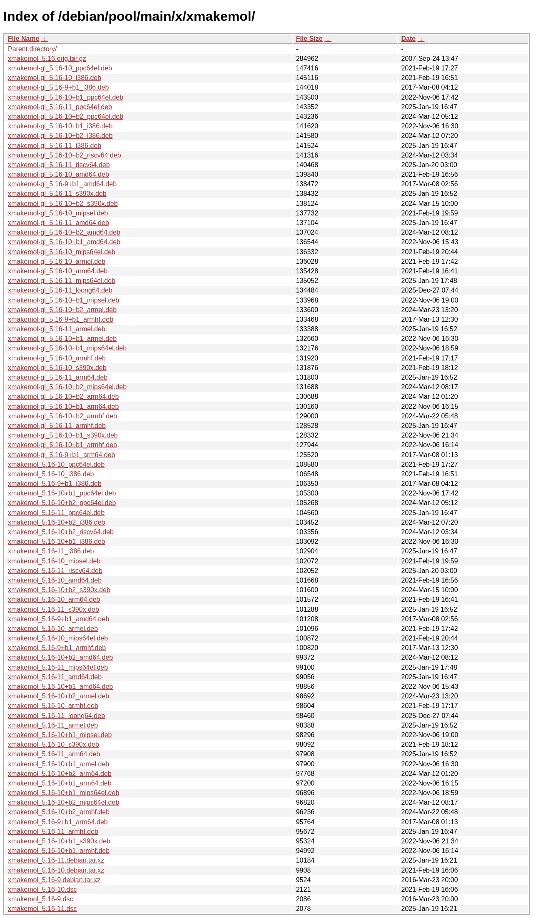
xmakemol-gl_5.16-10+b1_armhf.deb (62, 444)
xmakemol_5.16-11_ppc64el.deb (56, 512)
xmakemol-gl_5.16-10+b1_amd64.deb (64, 241)
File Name (24, 38)
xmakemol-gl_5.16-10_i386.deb (54, 77)
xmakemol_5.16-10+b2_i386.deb (56, 522)
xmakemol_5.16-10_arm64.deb (54, 599)
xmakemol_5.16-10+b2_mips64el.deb (63, 802)
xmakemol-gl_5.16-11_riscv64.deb (59, 164)
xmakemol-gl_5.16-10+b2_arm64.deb (63, 396)
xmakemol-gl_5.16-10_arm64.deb (57, 271)
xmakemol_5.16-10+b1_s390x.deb (59, 841)
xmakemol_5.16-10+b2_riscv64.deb (61, 531)
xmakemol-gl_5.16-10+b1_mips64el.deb (67, 348)
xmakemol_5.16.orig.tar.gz (47, 58)
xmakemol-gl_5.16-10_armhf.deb (57, 358)
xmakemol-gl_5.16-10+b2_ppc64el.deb (65, 116)
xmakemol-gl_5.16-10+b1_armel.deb (62, 338)
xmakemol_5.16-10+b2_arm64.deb (60, 773)
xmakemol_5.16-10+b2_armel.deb (58, 696)
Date (408, 38)
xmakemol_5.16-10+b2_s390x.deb (59, 589)
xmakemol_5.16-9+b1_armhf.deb (57, 647)
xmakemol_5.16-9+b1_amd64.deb (58, 619)
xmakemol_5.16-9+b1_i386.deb (55, 483)
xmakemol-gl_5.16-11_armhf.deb (57, 425)
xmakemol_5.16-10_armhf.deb (53, 705)
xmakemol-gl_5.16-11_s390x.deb (57, 193)
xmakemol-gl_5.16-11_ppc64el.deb (60, 106)
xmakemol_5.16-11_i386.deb (51, 551)
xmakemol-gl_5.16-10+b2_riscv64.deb (64, 155)
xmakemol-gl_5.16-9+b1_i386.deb (58, 87)
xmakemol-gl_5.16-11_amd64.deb (58, 222)
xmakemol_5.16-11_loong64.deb (56, 715)
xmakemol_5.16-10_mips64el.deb (58, 638)
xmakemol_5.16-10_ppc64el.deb (56, 464)
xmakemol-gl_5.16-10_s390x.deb (57, 367)
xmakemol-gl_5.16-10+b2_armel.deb (62, 309)
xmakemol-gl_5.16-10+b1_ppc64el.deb (65, 97)
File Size (309, 38)
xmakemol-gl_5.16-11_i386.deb (54, 145)
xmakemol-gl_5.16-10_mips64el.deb (61, 251)
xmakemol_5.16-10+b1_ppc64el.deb (62, 493)
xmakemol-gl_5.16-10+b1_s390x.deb (63, 435)
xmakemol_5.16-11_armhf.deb (53, 831)
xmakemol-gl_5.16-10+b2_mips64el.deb (67, 386)
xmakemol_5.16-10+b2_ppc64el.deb (62, 502)
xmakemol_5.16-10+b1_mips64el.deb (63, 792)
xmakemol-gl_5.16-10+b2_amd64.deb (64, 232)
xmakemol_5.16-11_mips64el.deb (58, 667)
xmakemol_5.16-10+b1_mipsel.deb (60, 734)
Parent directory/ (32, 49)
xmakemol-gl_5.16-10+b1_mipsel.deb (63, 300)
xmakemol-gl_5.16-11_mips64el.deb (61, 280)
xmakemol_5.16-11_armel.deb (53, 725)
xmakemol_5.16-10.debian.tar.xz (56, 870)
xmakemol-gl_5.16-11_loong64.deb (60, 290)
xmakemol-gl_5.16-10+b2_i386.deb (60, 135)
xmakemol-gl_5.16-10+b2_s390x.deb (63, 203)
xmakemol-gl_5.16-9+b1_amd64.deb (62, 184)
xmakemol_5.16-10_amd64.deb (55, 580)
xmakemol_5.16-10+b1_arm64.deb (60, 783)
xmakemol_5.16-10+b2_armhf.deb (59, 811)
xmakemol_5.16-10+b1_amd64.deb (60, 686)
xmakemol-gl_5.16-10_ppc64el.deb (60, 68)
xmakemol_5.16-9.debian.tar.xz (54, 879)
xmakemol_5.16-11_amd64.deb (55, 676)
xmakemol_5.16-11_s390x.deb (53, 609)
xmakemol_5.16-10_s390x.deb (53, 744)
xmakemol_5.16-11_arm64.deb (54, 754)
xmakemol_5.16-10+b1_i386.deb (56, 541)
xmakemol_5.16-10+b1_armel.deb (58, 764)
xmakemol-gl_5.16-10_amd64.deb (58, 174)
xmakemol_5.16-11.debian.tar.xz (56, 860)
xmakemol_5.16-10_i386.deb (51, 474)
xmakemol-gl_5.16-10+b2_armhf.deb (62, 416)
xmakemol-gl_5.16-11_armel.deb (56, 329)
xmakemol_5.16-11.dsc (42, 908)
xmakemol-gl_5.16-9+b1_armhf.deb (60, 319)
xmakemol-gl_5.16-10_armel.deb (56, 261)
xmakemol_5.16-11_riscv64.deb (55, 570)
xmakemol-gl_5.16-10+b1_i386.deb (60, 126)
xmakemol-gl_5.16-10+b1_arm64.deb (63, 406)
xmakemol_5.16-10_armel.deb (53, 628)
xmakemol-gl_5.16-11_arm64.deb (57, 377)
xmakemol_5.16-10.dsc (42, 889)
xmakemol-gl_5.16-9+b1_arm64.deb (61, 454)
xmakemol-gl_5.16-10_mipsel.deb (58, 213)
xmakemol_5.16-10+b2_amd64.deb (60, 657)
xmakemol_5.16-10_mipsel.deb (54, 561)
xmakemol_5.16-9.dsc (40, 899)
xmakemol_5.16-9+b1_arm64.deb (58, 821)
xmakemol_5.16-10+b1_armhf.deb (59, 850)
